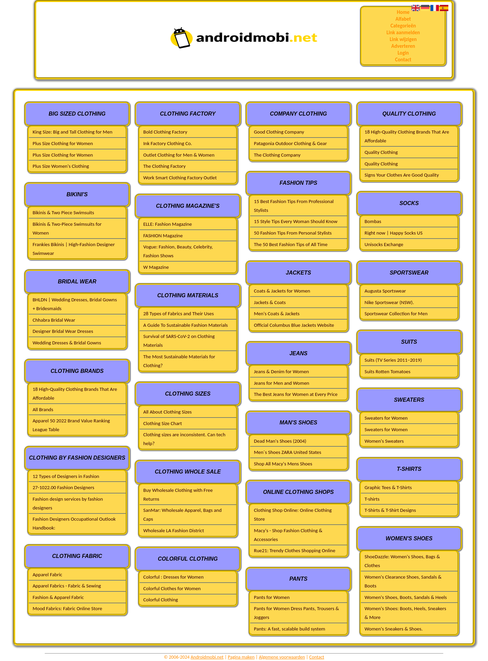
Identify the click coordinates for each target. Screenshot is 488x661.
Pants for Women (271, 597)
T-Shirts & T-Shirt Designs (390, 510)
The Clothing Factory (164, 166)
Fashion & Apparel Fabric (58, 597)
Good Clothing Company (279, 132)
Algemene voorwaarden (282, 657)
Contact (403, 60)
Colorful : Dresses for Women (173, 577)
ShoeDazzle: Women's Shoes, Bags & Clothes (402, 561)
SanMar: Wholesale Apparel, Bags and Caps (182, 514)
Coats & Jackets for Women (282, 291)
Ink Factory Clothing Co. (167, 143)
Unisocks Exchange (384, 244)
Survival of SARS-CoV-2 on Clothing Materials (179, 340)
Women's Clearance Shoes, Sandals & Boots (403, 581)
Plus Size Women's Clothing (61, 166)
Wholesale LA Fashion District (173, 530)
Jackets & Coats (270, 302)
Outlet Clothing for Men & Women (179, 155)
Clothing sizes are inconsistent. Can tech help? (184, 439)
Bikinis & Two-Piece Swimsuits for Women (67, 228)
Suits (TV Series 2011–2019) (393, 360)
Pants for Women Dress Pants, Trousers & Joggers (296, 612)
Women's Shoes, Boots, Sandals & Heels (406, 597)
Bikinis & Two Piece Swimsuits (63, 212)
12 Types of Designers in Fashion (66, 476)
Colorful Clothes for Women (172, 588)
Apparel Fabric (47, 575)
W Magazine (156, 267)
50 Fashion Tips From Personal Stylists (292, 233)
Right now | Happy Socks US (394, 233)
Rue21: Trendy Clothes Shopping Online (294, 550)
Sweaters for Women (386, 418)
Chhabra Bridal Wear (54, 320)
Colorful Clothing (160, 600)
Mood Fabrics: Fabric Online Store (67, 608)
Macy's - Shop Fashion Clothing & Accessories (288, 534)
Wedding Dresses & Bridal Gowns (67, 343)
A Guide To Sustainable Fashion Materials (185, 325)
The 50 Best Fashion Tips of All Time (290, 244)
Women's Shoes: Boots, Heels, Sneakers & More (405, 612)
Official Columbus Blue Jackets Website (294, 325)
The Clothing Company (277, 155)
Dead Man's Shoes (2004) (280, 441)
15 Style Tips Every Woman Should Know (295, 221)
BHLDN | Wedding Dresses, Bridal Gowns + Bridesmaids (75, 304)
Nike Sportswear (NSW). (389, 302)
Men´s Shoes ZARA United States (287, 452)
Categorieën (403, 26)
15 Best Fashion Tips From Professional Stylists (293, 205)
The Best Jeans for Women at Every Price (296, 394)
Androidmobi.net (207, 657)
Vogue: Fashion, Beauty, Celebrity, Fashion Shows (178, 251)
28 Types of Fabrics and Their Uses (178, 314)
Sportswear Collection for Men (396, 314)
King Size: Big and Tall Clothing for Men (72, 132)
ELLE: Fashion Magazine (167, 224)
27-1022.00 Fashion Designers (63, 487)
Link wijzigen (403, 39)
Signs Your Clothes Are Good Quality (402, 175)
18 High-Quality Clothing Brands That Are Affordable (75, 393)
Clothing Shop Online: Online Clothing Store (293, 514)
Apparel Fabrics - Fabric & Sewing (67, 586)
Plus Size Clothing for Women (63, 143)
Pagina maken (241, 657)
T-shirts (372, 499)
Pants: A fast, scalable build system (289, 629)
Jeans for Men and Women (281, 383)
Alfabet (403, 19)
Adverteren (403, 46)
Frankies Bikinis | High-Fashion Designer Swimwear (74, 248)
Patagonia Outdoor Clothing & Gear (290, 143)
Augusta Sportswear (385, 291)
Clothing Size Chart (162, 423)
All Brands (43, 409)
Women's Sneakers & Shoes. (394, 629)
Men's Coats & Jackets (277, 314)
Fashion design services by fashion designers (68, 503)
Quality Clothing (381, 152)
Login (403, 53)
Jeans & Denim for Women (281, 371)
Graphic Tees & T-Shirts (388, 487)
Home (403, 12)
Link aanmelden (403, 32)
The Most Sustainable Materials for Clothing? (179, 361)
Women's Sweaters (384, 441)
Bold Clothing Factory (165, 132)
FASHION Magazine (163, 236)
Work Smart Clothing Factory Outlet (180, 178)
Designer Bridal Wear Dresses (63, 331)
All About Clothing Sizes (167, 412)
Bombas (373, 221)
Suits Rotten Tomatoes (387, 371)
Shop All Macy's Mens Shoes (283, 464)
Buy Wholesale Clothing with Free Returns (178, 494)
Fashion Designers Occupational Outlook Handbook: (74, 523)
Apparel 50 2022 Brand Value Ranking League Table (71, 425)
